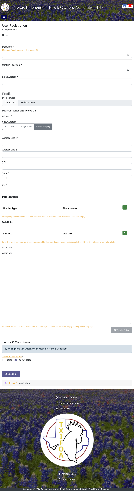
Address (7, 116)
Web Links (7, 222)
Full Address (11, 126)
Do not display (43, 126)
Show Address (9, 121)
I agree (9, 360)
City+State (26, 126)
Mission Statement (66, 397)
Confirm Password (12, 65)
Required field (9, 29)
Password (8, 47)
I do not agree (24, 360)
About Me (7, 247)
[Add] (124, 207)
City (4, 161)
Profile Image (8, 98)
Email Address (10, 77)
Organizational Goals (67, 403)
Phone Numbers (10, 197)
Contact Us (62, 408)
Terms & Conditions (12, 356)
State (5, 173)
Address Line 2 (9, 149)
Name (6, 35)
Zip (4, 185)
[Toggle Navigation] (4, 17)
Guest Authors (67, 479)
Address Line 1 (10, 138)
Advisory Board (67, 474)
